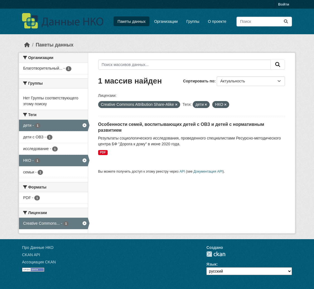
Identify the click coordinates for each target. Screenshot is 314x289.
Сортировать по (198, 81)
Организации (166, 21)
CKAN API (31, 255)
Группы (192, 21)
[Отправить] (285, 21)
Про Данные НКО (38, 247)
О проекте (217, 21)
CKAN (215, 254)
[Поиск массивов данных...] (264, 21)
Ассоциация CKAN (39, 262)
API (182, 171)
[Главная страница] (27, 45)
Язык (211, 264)
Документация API (208, 171)
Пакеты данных (132, 21)
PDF (103, 152)
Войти (283, 4)
